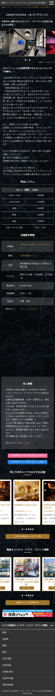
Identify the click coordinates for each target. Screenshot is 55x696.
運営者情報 (8, 685)
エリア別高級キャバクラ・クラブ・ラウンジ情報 (24, 625)
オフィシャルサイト (29, 309)
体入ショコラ (24, 443)
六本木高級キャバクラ (23, 511)
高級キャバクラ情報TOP (27, 602)
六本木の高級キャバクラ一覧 (27, 536)
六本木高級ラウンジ (29, 256)
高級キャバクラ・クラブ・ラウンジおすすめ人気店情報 (23, 3)
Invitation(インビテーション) (25, 505)
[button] (25, 60)
